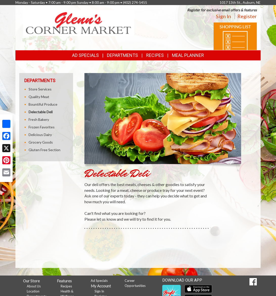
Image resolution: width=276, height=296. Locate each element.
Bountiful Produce (43, 104)
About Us (34, 286)
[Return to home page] (78, 22)
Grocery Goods (41, 142)
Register (247, 16)
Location (33, 291)
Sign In (223, 16)
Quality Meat (39, 97)
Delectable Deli (41, 112)
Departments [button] (122, 55)
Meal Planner (188, 55)
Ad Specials (85, 55)
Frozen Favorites (42, 127)
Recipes (155, 55)
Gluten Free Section (44, 150)
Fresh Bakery (39, 119)
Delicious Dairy (40, 134)
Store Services (40, 89)
